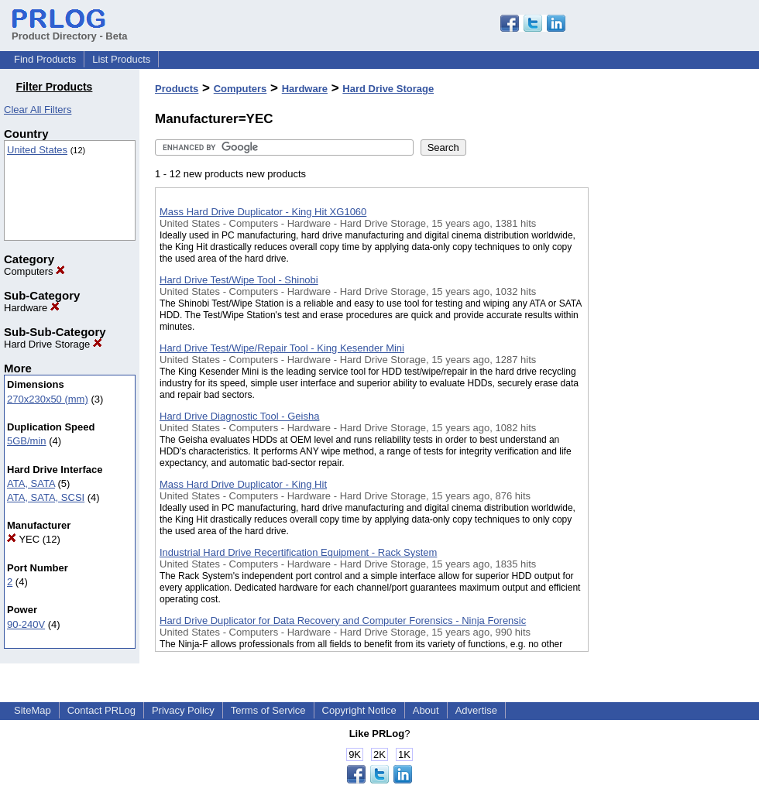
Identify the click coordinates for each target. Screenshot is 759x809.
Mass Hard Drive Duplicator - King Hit (243, 484)
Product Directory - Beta (70, 30)
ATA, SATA (31, 483)
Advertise (476, 710)
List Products (121, 59)
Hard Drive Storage (53, 344)
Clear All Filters (37, 109)
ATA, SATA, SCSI (45, 497)
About (426, 710)
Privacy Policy (183, 710)
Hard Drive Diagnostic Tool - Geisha (239, 416)
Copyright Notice (359, 710)
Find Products (45, 59)
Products (176, 88)
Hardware (32, 308)
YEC (23, 539)
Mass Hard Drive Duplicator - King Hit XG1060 (263, 212)
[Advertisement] (666, 402)
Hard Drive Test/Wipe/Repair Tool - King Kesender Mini (282, 348)
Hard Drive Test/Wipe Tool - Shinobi (239, 280)
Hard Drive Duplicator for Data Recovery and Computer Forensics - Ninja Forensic (343, 620)
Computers (34, 271)
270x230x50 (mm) (47, 399)
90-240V (26, 624)
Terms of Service (268, 710)
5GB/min (26, 441)
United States (37, 150)
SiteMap (32, 710)
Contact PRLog (101, 710)
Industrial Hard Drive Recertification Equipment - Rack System (298, 552)
